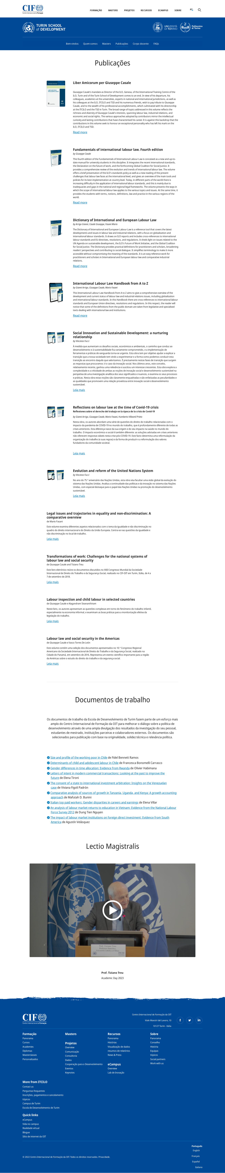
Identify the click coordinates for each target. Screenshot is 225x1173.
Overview (69, 1047)
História (154, 1046)
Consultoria (71, 1055)
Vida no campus (31, 1124)
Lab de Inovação (116, 1072)
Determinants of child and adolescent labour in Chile (84, 763)
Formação (96, 10)
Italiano (198, 1167)
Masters (113, 10)
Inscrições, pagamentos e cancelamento (43, 1095)
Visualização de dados (119, 1046)
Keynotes (70, 1072)
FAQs (156, 43)
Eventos (69, 1068)
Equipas (154, 1050)
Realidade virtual (31, 1128)
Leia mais (79, 390)
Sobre (178, 10)
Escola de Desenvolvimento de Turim (41, 1107)
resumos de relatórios (119, 1050)
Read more (80, 132)
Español (196, 1161)
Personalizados (30, 1059)
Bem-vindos (72, 43)
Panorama (28, 1038)
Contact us (28, 1086)
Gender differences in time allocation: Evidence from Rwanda (90, 768)
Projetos (129, 10)
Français (196, 1156)
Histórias (112, 1042)
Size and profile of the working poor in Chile (78, 757)
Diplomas (27, 1050)
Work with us (157, 1063)
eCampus (163, 10)
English (196, 1150)
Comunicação (72, 1051)
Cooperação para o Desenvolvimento (84, 1064)
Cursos (26, 1042)
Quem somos (90, 43)
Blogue (26, 1132)
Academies (28, 1046)
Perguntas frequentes (34, 1090)
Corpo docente (141, 43)
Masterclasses (30, 1054)
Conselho (155, 1042)
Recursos (146, 10)
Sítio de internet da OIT (34, 1136)
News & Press (114, 1054)
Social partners (157, 1059)
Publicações (122, 43)
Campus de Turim (31, 1103)
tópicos (154, 1054)
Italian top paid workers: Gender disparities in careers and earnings (94, 802)
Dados (68, 1060)
